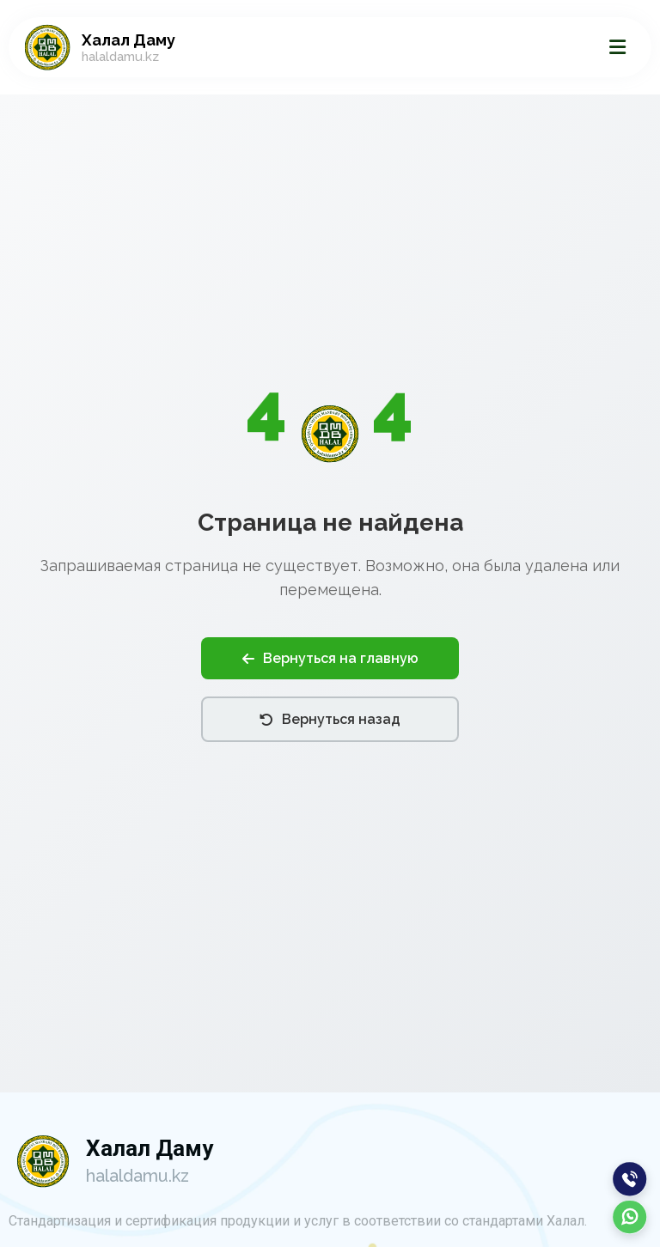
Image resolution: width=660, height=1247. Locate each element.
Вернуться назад (330, 719)
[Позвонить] (630, 1179)
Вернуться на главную (330, 658)
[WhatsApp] (630, 1217)
